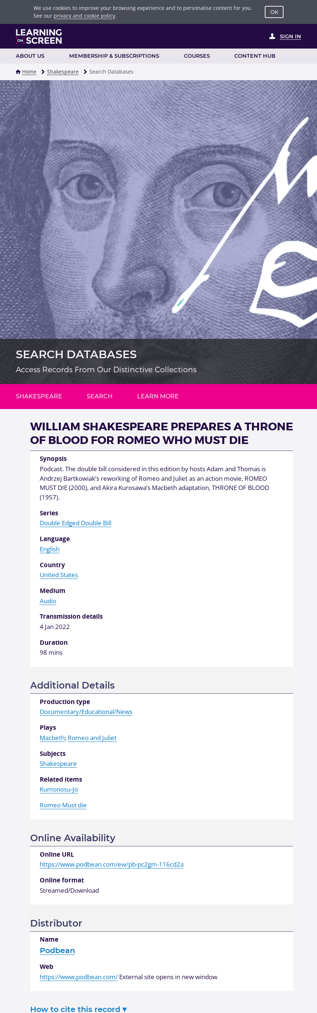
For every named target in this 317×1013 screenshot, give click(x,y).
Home (29, 71)
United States (59, 575)
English (50, 549)
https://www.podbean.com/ (79, 977)
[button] (18, 72)
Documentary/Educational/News (86, 711)
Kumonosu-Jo (59, 789)
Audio (48, 601)
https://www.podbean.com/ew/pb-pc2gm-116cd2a (112, 864)
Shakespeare (63, 71)
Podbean (57, 950)
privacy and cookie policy (84, 15)
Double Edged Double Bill (75, 523)
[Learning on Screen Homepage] (39, 36)
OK (274, 12)
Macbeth (52, 737)
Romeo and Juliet (92, 737)
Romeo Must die (63, 805)
